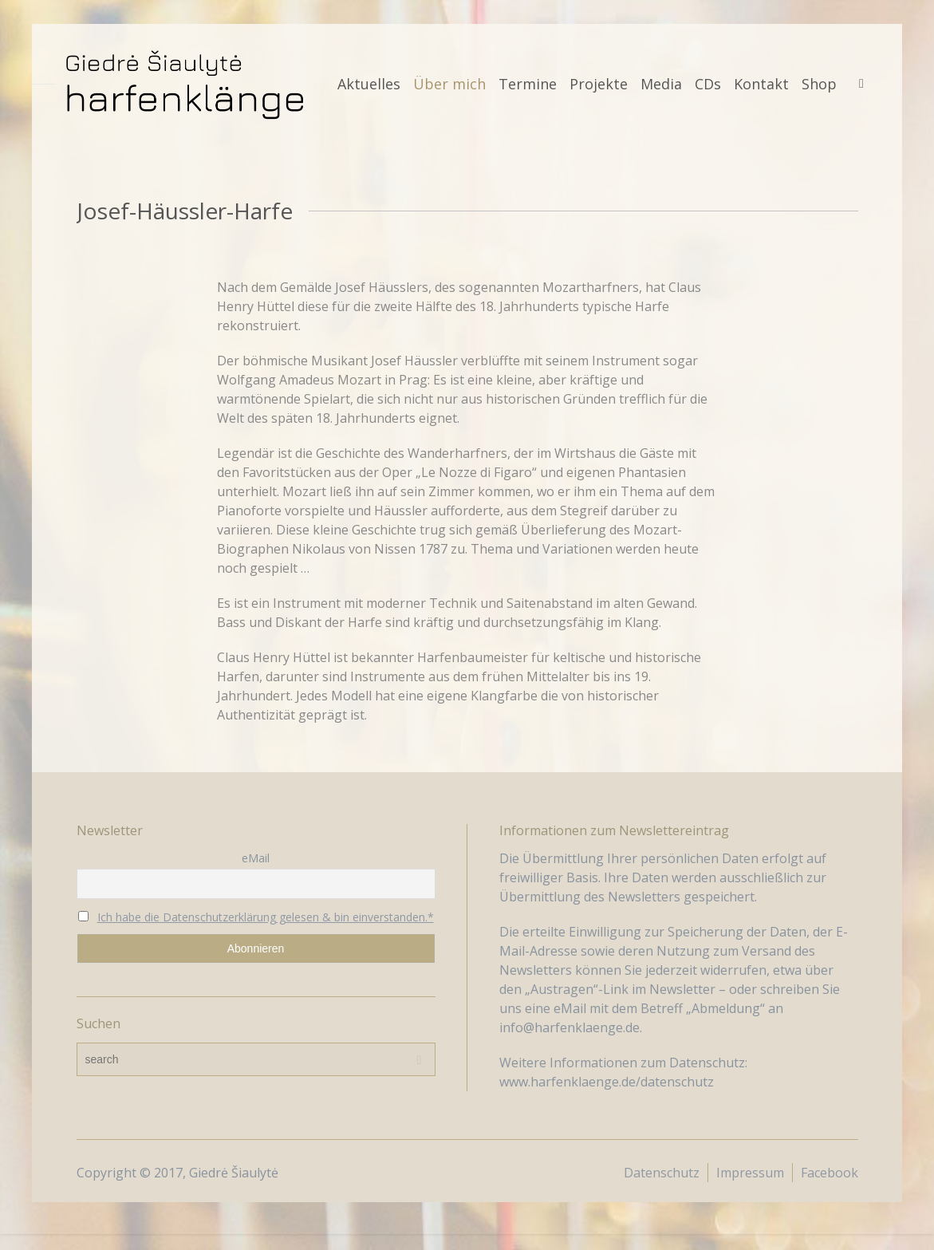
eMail (256, 858)
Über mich (449, 83)
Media (661, 83)
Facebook (829, 1172)
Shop (819, 83)
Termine (528, 83)
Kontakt (761, 83)
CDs (708, 83)
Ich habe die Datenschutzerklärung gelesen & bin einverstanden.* (265, 917)
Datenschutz (662, 1172)
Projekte (598, 83)
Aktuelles (368, 83)
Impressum (750, 1172)
